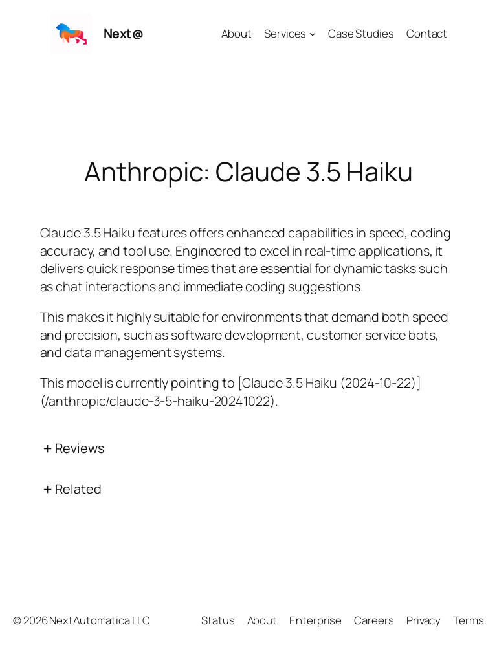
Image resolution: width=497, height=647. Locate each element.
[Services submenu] (312, 33)
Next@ (124, 33)
